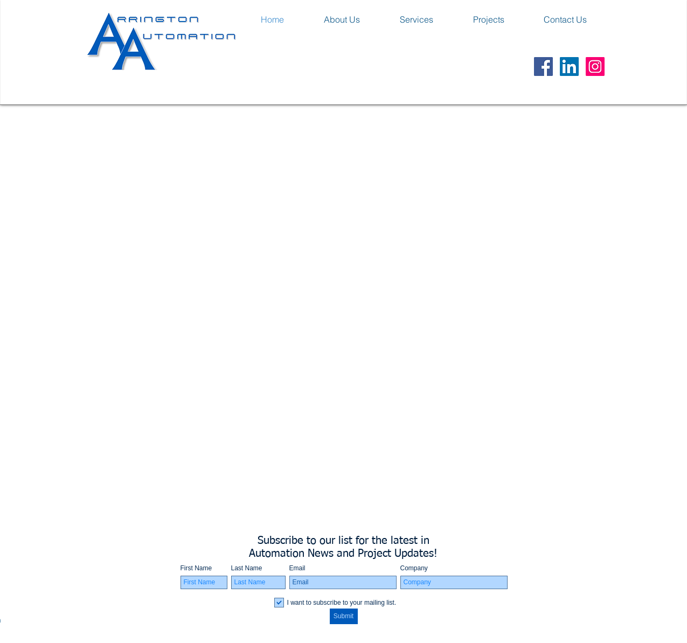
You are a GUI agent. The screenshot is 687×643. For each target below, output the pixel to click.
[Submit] (344, 616)
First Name (196, 568)
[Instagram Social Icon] (595, 66)
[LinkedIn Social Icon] (569, 66)
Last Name (246, 568)
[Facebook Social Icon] (543, 66)
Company (414, 568)
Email (297, 568)
